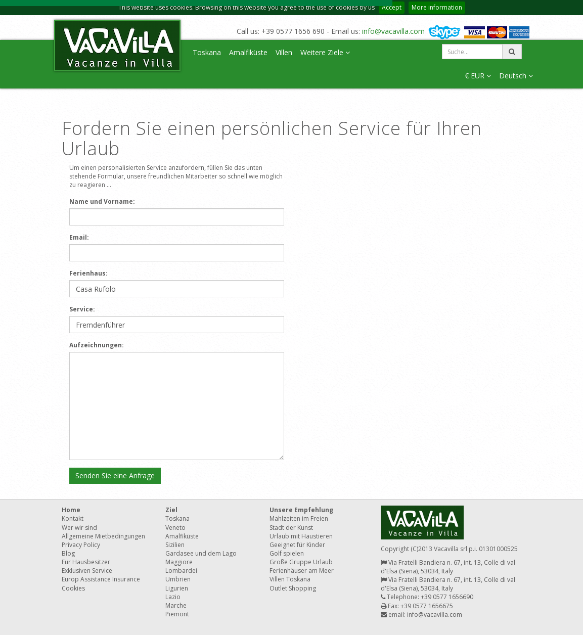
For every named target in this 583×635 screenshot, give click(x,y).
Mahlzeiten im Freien (299, 518)
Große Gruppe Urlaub (301, 562)
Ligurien (176, 588)
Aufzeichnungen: (96, 345)
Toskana (207, 52)
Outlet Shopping (293, 588)
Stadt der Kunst (291, 527)
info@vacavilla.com (393, 31)
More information (437, 7)
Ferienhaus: (88, 273)
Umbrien (178, 579)
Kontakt (72, 518)
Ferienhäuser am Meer (302, 570)
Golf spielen (287, 553)
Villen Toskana (290, 579)
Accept (391, 7)
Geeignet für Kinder (297, 544)
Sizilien (175, 544)
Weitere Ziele (325, 52)
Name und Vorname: (102, 201)
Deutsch (516, 75)
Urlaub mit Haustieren (301, 536)
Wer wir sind (79, 527)
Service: (82, 309)
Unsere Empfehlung (301, 510)
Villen (284, 52)
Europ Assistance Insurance (101, 579)
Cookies (73, 588)
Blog (68, 553)
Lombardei (181, 570)
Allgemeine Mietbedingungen (103, 536)
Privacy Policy (81, 544)
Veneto (175, 527)
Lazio (173, 597)
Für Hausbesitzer (86, 562)
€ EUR (478, 75)
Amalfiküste (248, 52)
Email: (79, 237)
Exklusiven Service (87, 570)
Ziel (171, 510)
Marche (176, 605)
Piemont (177, 614)
